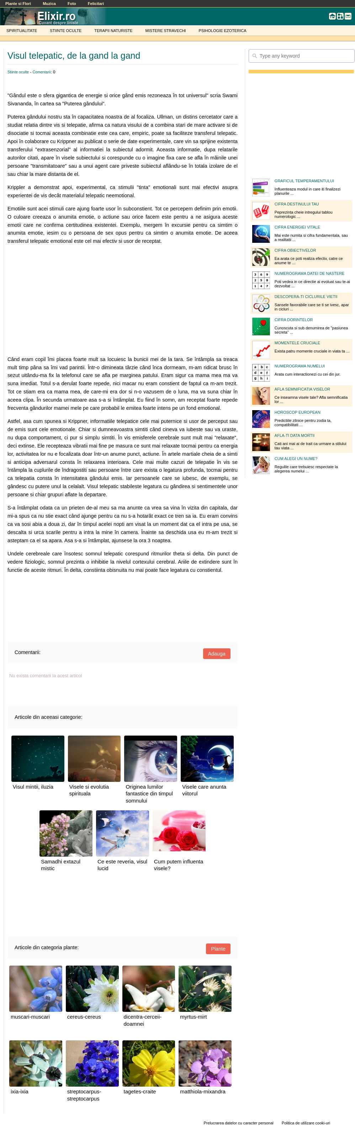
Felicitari (96, 3)
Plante (218, 949)
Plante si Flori (18, 3)
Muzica (49, 3)
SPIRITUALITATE (21, 30)
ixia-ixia (19, 1091)
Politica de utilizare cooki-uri (306, 1123)
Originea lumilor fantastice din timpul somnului (149, 794)
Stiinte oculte (18, 72)
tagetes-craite (140, 1091)
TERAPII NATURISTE (113, 30)
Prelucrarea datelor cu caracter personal (239, 1123)
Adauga (217, 654)
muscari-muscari (30, 1017)
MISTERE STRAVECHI (165, 30)
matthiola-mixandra (203, 1091)
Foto (72, 3)
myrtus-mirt (193, 1017)
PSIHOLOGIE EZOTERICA (223, 30)
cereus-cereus (84, 1017)
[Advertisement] (122, 300)
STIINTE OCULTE (65, 30)
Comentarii (42, 72)
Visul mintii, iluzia (33, 787)
